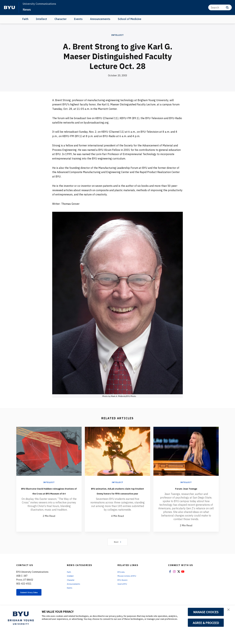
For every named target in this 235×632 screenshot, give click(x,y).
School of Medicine (129, 19)
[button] (229, 611)
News (28, 9)
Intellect (41, 19)
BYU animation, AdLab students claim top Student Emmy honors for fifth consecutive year (117, 495)
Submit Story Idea (33, 593)
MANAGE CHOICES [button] (205, 612)
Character (61, 19)
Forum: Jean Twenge (186, 488)
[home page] (9, 7)
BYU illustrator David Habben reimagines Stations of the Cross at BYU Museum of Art (49, 492)
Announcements (100, 19)
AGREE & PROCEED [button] (206, 622)
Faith (25, 19)
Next (117, 542)
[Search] (220, 7)
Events (78, 19)
